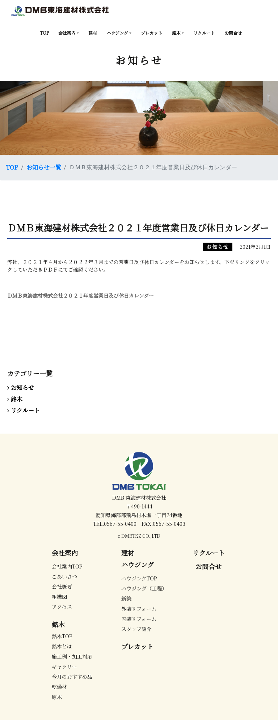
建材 (92, 33)
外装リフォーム (138, 608)
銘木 (176, 33)
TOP (44, 33)
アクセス (62, 606)
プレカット (152, 33)
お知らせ (217, 246)
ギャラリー (64, 666)
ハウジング (117, 33)
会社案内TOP (67, 566)
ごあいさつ (64, 576)
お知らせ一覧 (43, 167)
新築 (126, 598)
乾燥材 (59, 686)
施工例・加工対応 (72, 656)
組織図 (59, 596)
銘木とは (62, 646)
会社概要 (62, 586)
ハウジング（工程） (144, 588)
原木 (57, 696)
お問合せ (233, 33)
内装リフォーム (138, 618)
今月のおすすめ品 (72, 676)
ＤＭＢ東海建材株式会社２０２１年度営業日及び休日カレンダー (80, 295)
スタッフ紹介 (136, 628)
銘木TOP (62, 636)
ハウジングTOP (139, 578)
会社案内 (67, 33)
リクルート (204, 33)
